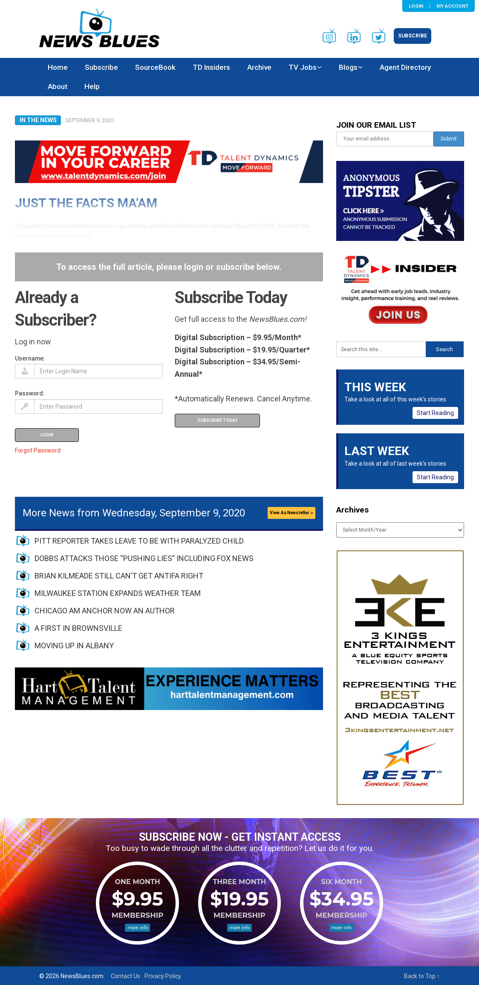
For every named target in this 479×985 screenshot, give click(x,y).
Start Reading (435, 412)
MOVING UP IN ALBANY (74, 645)
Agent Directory (405, 67)
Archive (259, 67)
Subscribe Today (217, 420)
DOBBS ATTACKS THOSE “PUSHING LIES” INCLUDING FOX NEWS (144, 558)
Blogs (348, 67)
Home (58, 67)
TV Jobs (303, 67)
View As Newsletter (291, 512)
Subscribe (412, 36)
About (57, 86)
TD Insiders (211, 67)
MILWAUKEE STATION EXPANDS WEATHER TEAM (118, 593)
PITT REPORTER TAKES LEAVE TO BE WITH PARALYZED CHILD (139, 540)
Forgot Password (38, 450)
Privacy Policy (162, 976)
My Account (452, 6)
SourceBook (155, 67)
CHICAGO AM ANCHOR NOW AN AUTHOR (105, 610)
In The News (38, 120)
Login (416, 6)
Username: (30, 358)
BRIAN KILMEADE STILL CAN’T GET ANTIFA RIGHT (119, 575)
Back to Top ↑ (422, 976)
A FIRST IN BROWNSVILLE (78, 628)
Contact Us (125, 976)
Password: (30, 393)
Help (92, 86)
